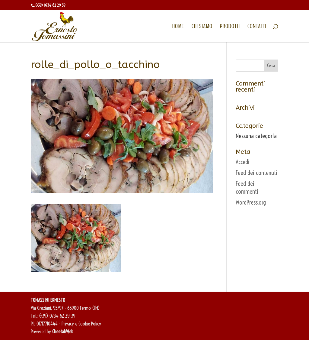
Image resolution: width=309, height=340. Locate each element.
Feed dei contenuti (256, 172)
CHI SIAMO (202, 27)
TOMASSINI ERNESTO (48, 300)
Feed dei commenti (247, 187)
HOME (178, 27)
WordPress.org (251, 202)
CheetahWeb (62, 332)
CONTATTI (256, 27)
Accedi (243, 162)
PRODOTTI (230, 27)
